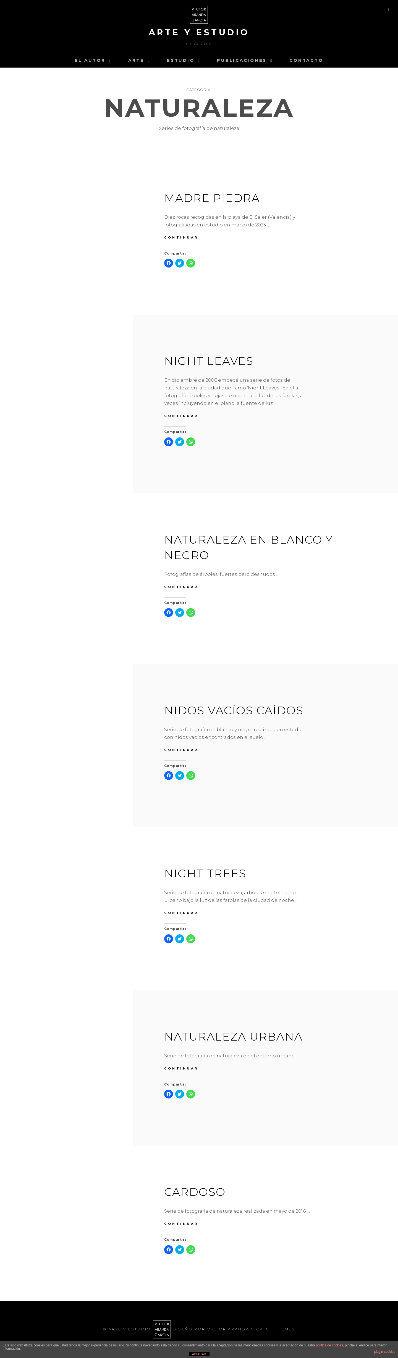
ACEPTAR (199, 1354)
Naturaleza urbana (233, 1036)
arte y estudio (199, 32)
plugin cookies (384, 1352)
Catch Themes (275, 1329)
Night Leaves (208, 361)
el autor (90, 60)
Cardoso (195, 1192)
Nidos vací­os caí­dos (233, 710)
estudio (180, 60)
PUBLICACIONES (242, 60)
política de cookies (329, 1345)
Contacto (306, 60)
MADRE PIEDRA (212, 198)
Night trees (205, 873)
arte (136, 60)
